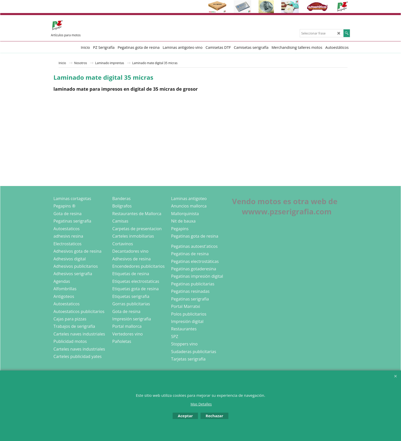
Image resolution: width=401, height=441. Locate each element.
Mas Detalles (201, 404)
